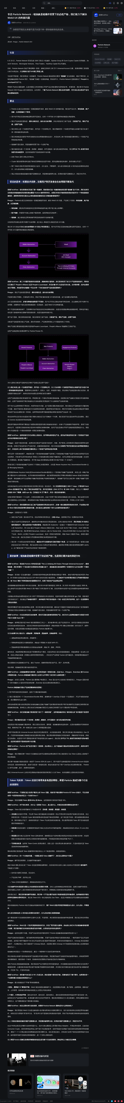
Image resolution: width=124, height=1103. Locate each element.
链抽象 (109, 59)
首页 (5, 8)
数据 (43, 8)
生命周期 (98, 63)
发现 (54, 8)
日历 (33, 8)
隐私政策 (38, 1101)
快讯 (14, 8)
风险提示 (45, 1101)
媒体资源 (23, 1101)
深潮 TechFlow (16, 37)
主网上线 (106, 63)
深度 (24, 8)
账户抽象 (115, 63)
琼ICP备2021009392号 (98, 1101)
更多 (120, 70)
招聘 (51, 1101)
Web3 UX (117, 59)
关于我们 (16, 1101)
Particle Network (99, 59)
